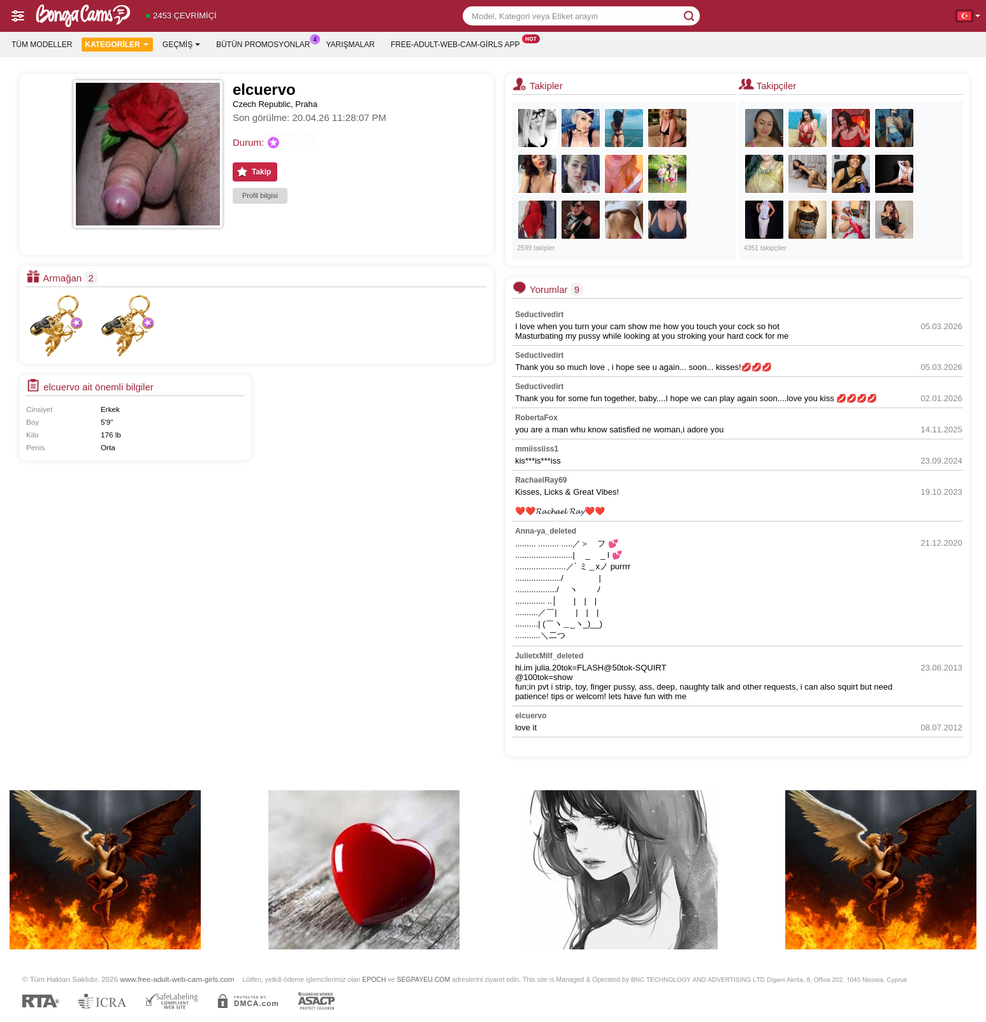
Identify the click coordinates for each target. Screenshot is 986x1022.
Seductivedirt (539, 314)
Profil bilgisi (260, 195)
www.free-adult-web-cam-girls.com (177, 979)
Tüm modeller (41, 44)
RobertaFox (536, 417)
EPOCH (374, 979)
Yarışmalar (350, 44)
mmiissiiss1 (536, 448)
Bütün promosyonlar (266, 43)
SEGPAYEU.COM (423, 979)
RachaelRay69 (541, 480)
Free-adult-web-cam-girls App (458, 43)
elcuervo (530, 715)
